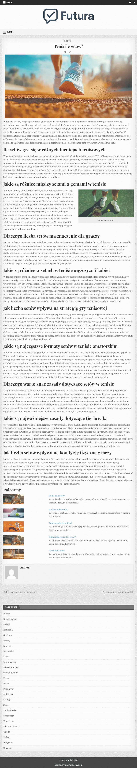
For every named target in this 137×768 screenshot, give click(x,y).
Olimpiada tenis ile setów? (62, 537)
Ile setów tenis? (57, 550)
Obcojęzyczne (10, 673)
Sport (69, 40)
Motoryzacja (9, 662)
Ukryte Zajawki (11, 726)
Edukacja (8, 630)
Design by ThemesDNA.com (68, 765)
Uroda (6, 732)
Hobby (6, 640)
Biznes (6, 614)
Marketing (8, 651)
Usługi (6, 737)
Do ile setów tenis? (58, 509)
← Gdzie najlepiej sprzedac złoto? (19, 592)
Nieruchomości (11, 667)
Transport (8, 716)
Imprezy (7, 646)
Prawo (6, 683)
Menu (9, 2)
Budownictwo (10, 619)
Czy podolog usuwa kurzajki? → (119, 592)
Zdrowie (7, 748)
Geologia (7, 635)
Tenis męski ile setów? (60, 523)
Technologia (9, 710)
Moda (6, 656)
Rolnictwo (8, 694)
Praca (6, 678)
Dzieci (6, 624)
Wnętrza (7, 742)
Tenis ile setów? (68, 46)
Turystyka (8, 721)
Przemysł (8, 689)
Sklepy (7, 699)
